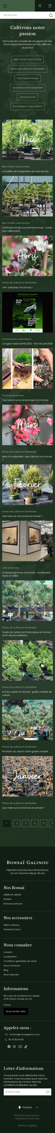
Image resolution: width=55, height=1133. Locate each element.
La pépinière (10, 956)
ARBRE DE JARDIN (12, 894)
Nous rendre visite (16, 1011)
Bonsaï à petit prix (13, 903)
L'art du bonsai (27, 97)
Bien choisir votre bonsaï (27, 59)
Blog (6, 970)
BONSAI (7, 899)
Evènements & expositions (27, 106)
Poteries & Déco (12, 929)
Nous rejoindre (11, 974)
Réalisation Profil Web (27, 1118)
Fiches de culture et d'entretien (27, 68)
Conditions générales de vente (20, 961)
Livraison (8, 952)
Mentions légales (27, 1125)
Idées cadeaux (11, 924)
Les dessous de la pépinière (27, 87)
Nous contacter (12, 965)
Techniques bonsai (27, 78)
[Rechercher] (26, 15)
